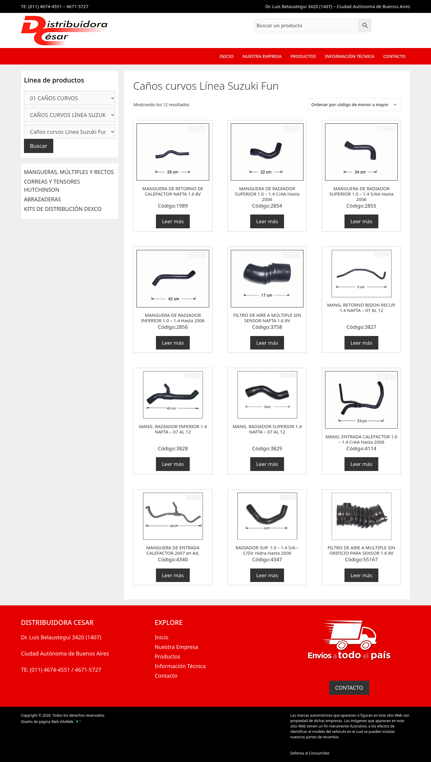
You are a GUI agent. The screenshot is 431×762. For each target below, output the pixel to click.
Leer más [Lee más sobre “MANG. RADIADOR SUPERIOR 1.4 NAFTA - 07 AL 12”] (267, 463)
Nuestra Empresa (261, 56)
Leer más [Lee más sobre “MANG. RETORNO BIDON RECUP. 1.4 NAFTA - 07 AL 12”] (361, 342)
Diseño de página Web (40, 721)
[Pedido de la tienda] (354, 104)
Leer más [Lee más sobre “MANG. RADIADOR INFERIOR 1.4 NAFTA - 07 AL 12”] (173, 463)
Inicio (227, 56)
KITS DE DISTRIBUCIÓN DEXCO (62, 208)
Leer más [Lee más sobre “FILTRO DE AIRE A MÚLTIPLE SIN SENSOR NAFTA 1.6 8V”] (267, 342)
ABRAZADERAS (42, 199)
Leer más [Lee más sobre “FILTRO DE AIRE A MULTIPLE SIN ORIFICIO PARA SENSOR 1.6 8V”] (361, 575)
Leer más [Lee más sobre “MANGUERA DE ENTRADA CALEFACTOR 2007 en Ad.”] (173, 575)
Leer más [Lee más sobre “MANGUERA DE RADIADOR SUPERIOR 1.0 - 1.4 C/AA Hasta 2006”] (267, 221)
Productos (303, 56)
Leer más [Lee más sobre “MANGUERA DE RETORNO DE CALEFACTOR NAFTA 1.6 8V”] (173, 221)
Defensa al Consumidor (310, 753)
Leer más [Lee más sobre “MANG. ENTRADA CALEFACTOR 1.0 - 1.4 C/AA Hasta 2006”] (361, 463)
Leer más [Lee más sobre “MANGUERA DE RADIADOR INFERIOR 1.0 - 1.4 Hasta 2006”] (173, 342)
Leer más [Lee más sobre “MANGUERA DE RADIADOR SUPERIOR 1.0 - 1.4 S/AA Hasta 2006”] (361, 221)
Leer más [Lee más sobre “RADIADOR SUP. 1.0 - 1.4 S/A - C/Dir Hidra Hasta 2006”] (267, 575)
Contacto (394, 56)
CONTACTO (349, 687)
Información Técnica (349, 56)
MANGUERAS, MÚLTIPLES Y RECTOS (69, 172)
